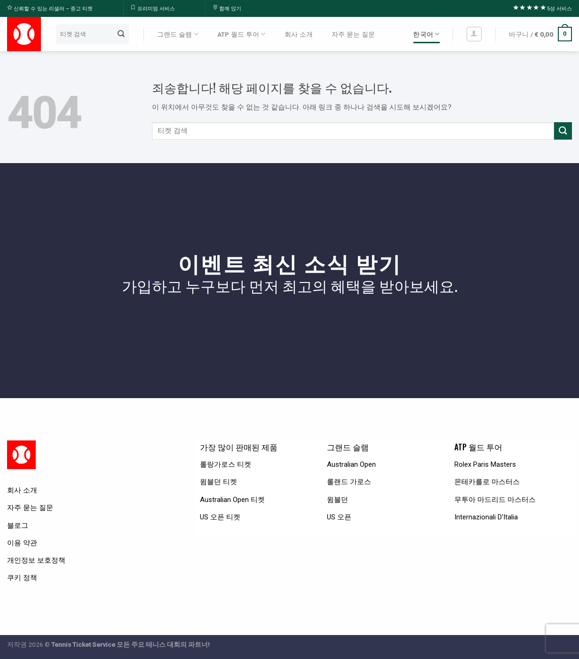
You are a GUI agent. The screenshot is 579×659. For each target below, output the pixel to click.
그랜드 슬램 (177, 34)
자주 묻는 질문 (353, 34)
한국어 (426, 34)
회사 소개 (299, 34)
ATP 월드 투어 (241, 34)
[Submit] (120, 33)
